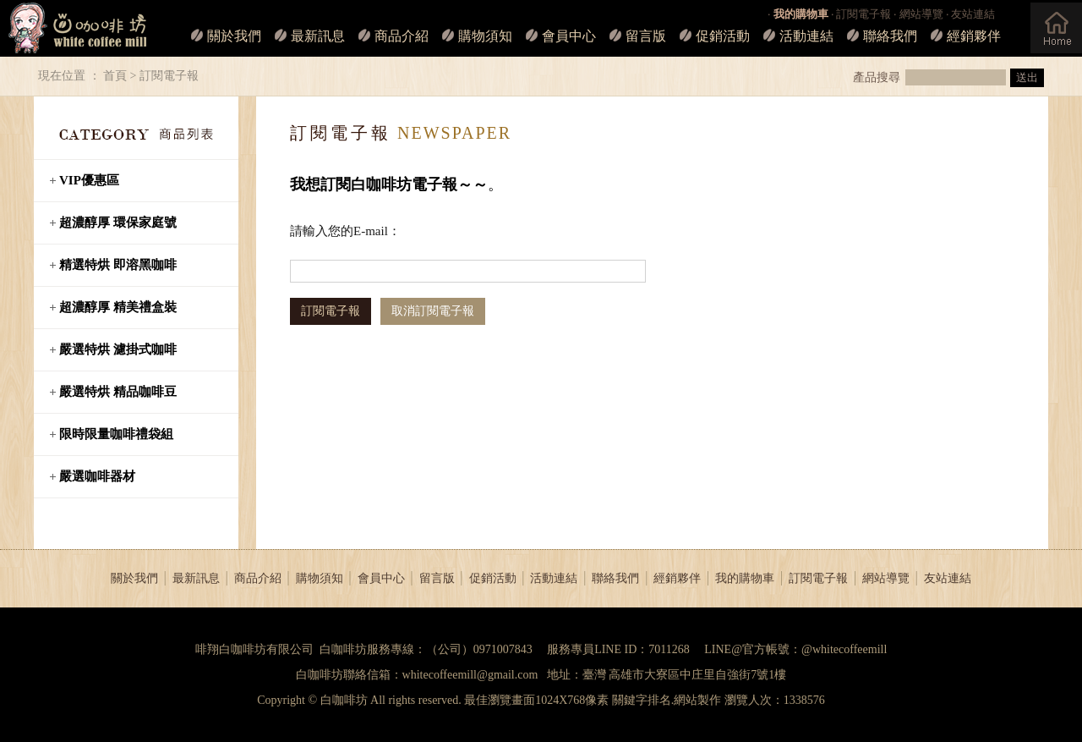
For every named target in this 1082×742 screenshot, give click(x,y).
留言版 (646, 36)
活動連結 (806, 36)
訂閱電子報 (863, 14)
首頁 (115, 75)
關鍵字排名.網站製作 (667, 700)
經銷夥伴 (974, 36)
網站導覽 (921, 14)
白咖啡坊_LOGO (75, 28)
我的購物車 (744, 578)
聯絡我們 (890, 36)
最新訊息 (318, 36)
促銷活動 (723, 36)
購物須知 (485, 36)
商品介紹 (401, 36)
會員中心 (569, 36)
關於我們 (234, 36)
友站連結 (973, 14)
